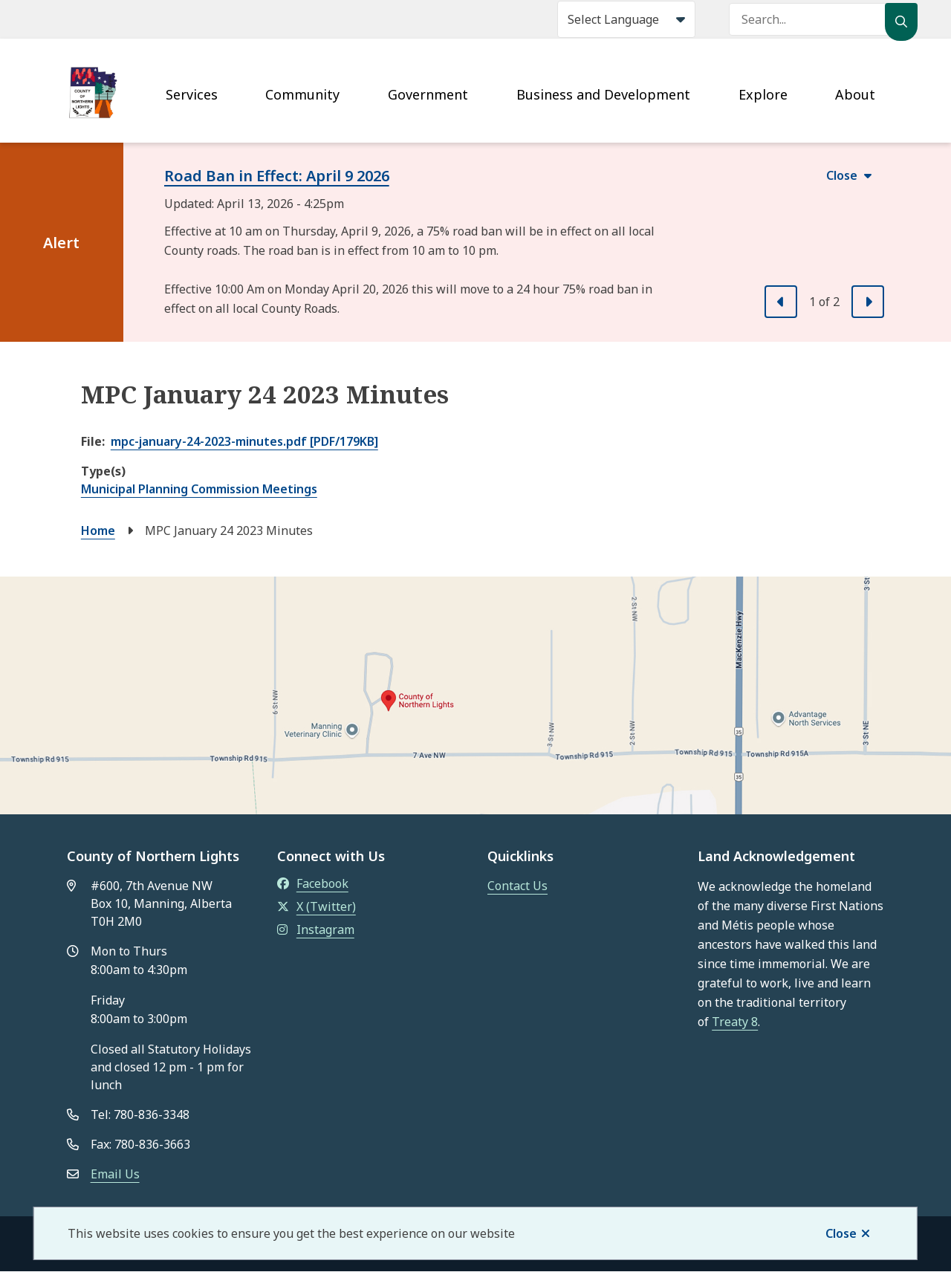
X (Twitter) (316, 906)
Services (192, 94)
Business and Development (603, 94)
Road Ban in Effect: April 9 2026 (276, 176)
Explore (763, 94)
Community (302, 94)
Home (98, 530)
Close (841, 1233)
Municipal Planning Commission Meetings (199, 489)
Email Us (115, 1174)
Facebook (312, 883)
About (855, 94)
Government (428, 94)
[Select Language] (626, 19)
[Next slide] (867, 301)
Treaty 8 (735, 1021)
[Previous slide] (781, 301)
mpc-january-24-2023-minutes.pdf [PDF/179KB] (244, 441)
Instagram (315, 929)
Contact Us (517, 885)
